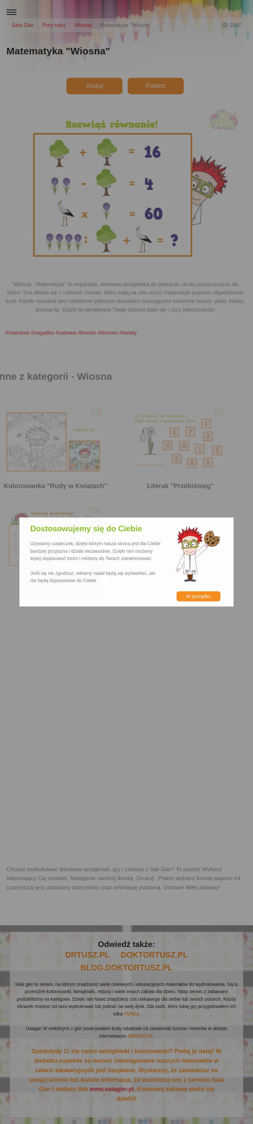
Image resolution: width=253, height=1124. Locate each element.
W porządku (198, 596)
